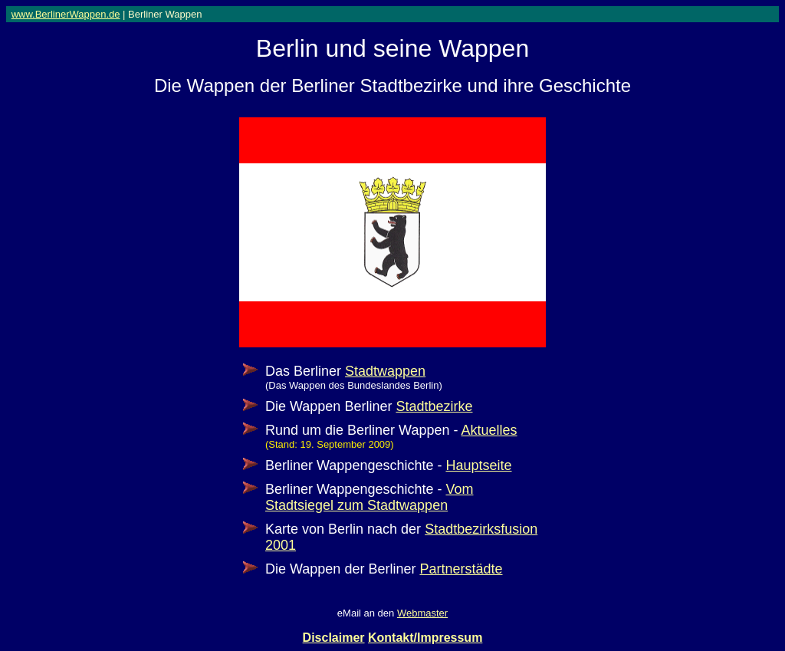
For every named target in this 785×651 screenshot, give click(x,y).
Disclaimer (334, 637)
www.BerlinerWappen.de (65, 14)
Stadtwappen (385, 371)
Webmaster (422, 613)
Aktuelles (489, 430)
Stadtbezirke (434, 406)
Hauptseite (478, 465)
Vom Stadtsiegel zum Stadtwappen (369, 497)
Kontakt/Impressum (425, 637)
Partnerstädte (460, 569)
